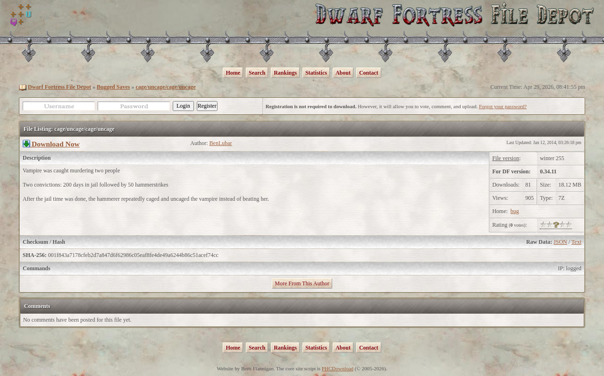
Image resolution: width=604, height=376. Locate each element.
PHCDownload (337, 368)
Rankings (285, 72)
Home (233, 72)
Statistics (316, 72)
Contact (368, 72)
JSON (560, 242)
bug (515, 211)
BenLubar (221, 143)
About (343, 72)
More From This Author (302, 283)
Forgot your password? (503, 106)
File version (505, 158)
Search (257, 72)
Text (576, 242)
